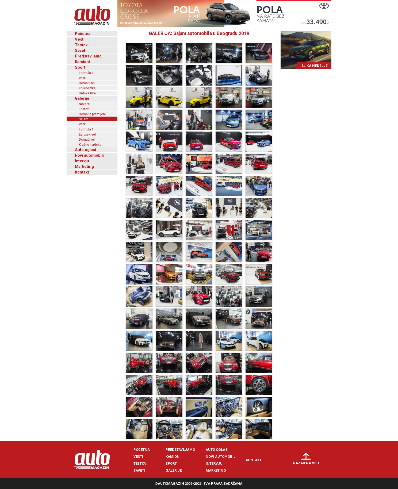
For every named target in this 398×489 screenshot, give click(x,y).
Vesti (80, 39)
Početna (82, 33)
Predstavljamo (88, 56)
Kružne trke (87, 88)
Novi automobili (89, 155)
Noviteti (84, 104)
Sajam (83, 119)
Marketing (84, 166)
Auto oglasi (85, 149)
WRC (82, 78)
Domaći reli (87, 83)
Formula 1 (86, 73)
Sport (80, 67)
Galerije (82, 98)
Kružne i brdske (90, 145)
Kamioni (82, 61)
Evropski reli (88, 134)
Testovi (82, 45)
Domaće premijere (92, 114)
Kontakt (82, 172)
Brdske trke (87, 93)
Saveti (80, 50)
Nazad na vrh (306, 463)
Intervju (82, 161)
